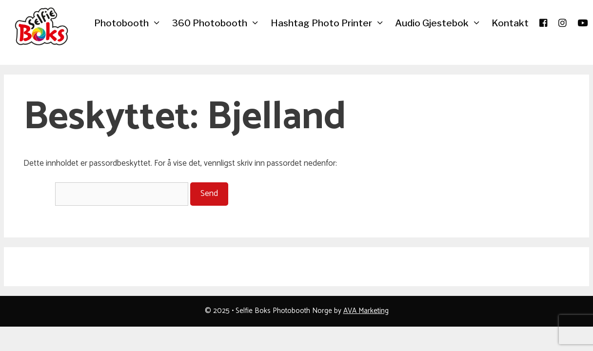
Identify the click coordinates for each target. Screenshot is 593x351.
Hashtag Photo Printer (330, 23)
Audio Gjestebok (440, 23)
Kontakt (510, 23)
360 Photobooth (218, 23)
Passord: (105, 193)
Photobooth (130, 23)
